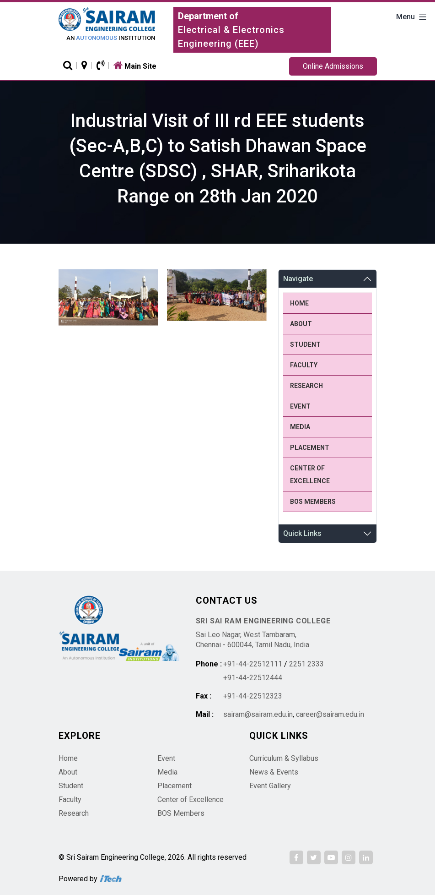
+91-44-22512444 (252, 677)
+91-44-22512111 (252, 664)
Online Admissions (333, 66)
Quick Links (302, 533)
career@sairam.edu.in (330, 714)
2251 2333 (306, 664)
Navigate (298, 278)
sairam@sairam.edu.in (258, 714)
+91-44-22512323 (252, 696)
